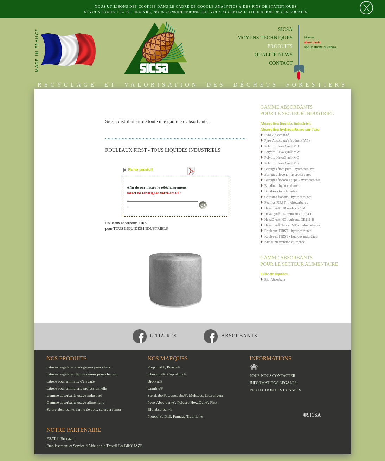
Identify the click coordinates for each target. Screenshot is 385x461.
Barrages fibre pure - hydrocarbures (287, 169)
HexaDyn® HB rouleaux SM (282, 208)
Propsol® (155, 416)
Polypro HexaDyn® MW (280, 152)
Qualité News (274, 54)
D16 (167, 416)
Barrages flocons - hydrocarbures (285, 174)
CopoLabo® (177, 395)
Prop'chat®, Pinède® (164, 367)
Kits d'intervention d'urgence (282, 242)
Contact (281, 63)
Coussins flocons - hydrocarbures (285, 197)
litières (309, 37)
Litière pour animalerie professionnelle (77, 388)
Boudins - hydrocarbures (279, 186)
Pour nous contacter (272, 375)
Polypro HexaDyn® (192, 402)
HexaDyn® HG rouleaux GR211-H (287, 219)
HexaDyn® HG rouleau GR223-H (286, 214)
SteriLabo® (157, 395)
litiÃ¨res (155, 336)
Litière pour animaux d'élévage (71, 381)
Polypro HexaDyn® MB (279, 146)
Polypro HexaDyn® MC (279, 157)
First (213, 402)
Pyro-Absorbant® (274, 135)
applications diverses (320, 47)
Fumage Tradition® (188, 416)
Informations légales (273, 382)
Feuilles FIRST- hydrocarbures (284, 202)
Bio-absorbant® (160, 409)
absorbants (312, 42)
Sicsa (285, 29)
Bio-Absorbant (272, 280)
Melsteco (196, 395)
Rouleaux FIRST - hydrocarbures (285, 231)
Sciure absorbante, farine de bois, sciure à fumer (84, 409)
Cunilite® (155, 388)
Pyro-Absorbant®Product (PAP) (285, 141)
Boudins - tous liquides (278, 191)
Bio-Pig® (155, 381)
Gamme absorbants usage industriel (74, 395)
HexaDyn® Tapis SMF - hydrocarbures (290, 225)
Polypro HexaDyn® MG (279, 163)
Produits (280, 46)
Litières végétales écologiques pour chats (78, 367)
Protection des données (275, 389)
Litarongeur (214, 395)
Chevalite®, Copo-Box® (167, 374)
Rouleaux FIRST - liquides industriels (289, 236)
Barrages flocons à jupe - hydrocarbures (290, 180)
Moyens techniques (265, 37)
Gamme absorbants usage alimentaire (76, 402)
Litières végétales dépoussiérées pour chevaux (82, 374)
